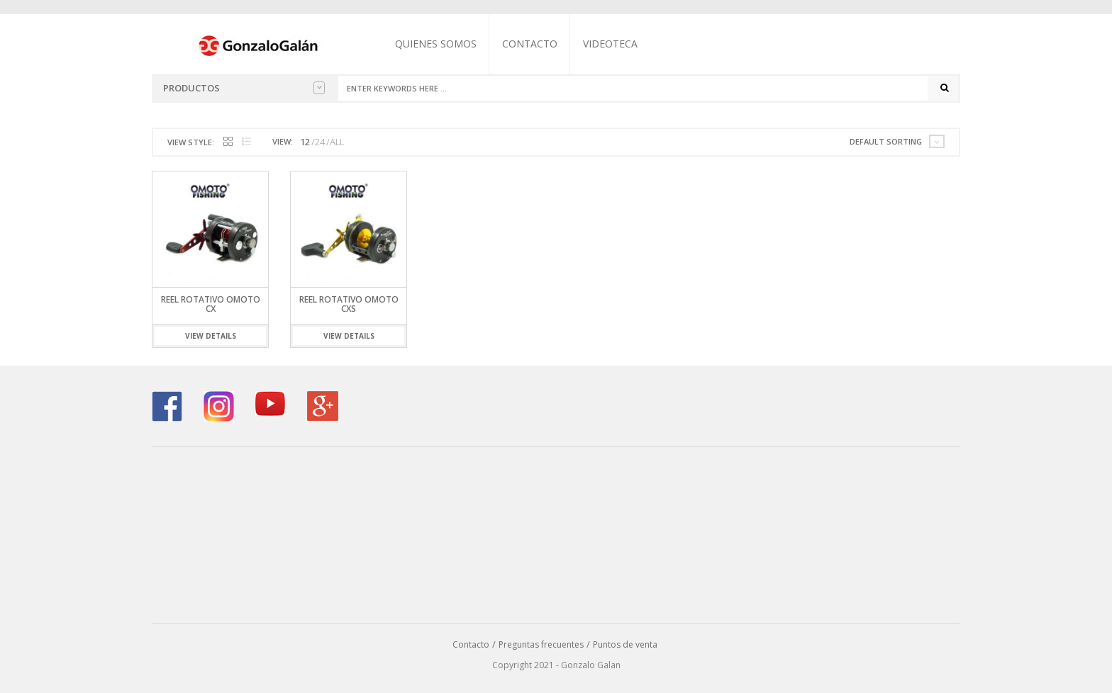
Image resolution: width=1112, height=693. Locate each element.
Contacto (529, 43)
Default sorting (886, 141)
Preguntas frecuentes (541, 644)
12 (305, 141)
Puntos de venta (625, 644)
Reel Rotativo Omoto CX (210, 304)
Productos (244, 87)
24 (320, 141)
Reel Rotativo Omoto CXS (349, 304)
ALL (337, 141)
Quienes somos (436, 43)
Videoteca (610, 43)
